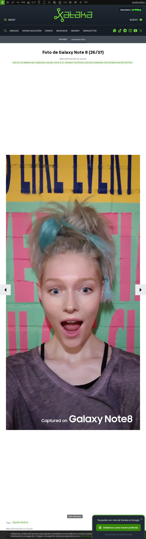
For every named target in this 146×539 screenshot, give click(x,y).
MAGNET (75, 30)
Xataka (73, 15)
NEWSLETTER (89, 30)
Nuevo (134, 19)
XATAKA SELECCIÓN (31, 30)
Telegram (125, 30)
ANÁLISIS (14, 30)
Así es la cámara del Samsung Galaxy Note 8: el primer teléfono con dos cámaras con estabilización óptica (72, 62)
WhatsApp (114, 30)
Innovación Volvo (78, 39)
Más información (88, 536)
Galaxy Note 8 (20, 522)
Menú (11, 19)
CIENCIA (49, 30)
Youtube (135, 30)
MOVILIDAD (62, 30)
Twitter (140, 30)
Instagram (130, 30)
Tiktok (120, 30)
